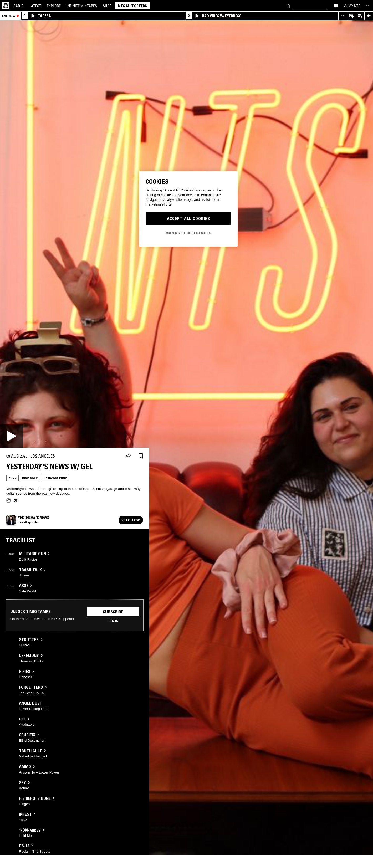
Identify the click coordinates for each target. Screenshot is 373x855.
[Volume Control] (368, 16)
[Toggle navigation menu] (366, 5)
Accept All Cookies (188, 218)
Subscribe (113, 611)
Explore (54, 5)
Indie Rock (30, 478)
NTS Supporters (132, 5)
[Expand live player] (342, 16)
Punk (12, 478)
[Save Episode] (141, 456)
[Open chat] (335, 5)
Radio (18, 5)
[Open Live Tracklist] (360, 16)
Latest (35, 5)
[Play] (11, 436)
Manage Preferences (188, 232)
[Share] (128, 456)
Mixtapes (82, 5)
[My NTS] (351, 5)
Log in (113, 620)
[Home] (5, 5)
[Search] (288, 5)
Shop (107, 5)
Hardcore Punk (55, 478)
